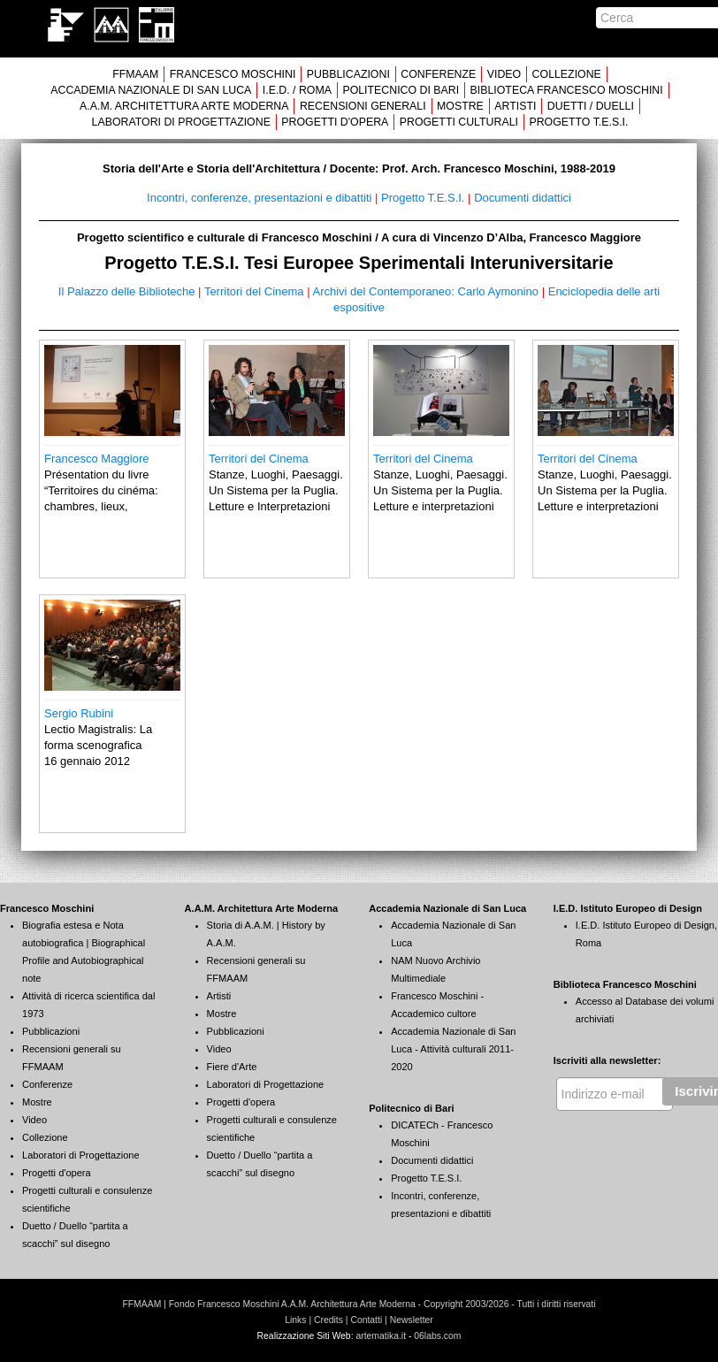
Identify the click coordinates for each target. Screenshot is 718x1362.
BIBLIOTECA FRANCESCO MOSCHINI (566, 90)
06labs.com (437, 1336)
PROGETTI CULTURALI (459, 122)
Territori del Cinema (259, 458)
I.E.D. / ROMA (297, 90)
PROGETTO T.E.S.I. (578, 122)
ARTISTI (515, 106)
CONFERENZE (438, 74)
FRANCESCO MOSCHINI (233, 74)
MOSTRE (460, 106)
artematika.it (380, 1336)
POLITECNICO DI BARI (400, 90)
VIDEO (504, 74)
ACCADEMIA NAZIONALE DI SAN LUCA (150, 90)
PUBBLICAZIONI (348, 74)
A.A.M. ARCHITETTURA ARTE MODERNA (184, 106)
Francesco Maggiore (96, 458)
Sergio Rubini (78, 713)
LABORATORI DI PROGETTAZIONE (181, 122)
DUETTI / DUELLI (590, 106)
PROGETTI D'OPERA (334, 122)
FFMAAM (135, 74)
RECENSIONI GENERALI (363, 106)
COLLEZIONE (566, 74)
